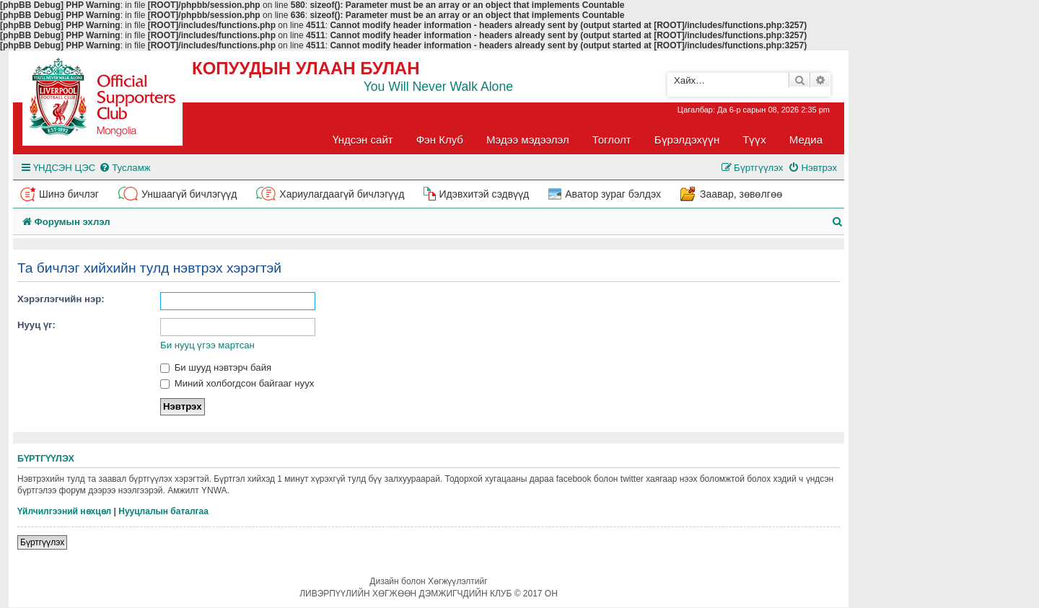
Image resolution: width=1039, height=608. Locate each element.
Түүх (754, 139)
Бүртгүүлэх (42, 542)
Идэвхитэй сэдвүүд (484, 194)
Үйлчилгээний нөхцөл (64, 511)
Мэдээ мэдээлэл (527, 139)
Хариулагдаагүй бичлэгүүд (341, 194)
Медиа (806, 139)
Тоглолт (611, 139)
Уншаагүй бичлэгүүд (189, 194)
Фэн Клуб (439, 139)
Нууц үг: (36, 325)
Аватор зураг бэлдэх (613, 194)
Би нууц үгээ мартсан (207, 345)
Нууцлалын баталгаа (163, 511)
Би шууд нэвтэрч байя (215, 367)
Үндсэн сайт (363, 139)
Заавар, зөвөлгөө (741, 194)
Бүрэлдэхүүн (686, 139)
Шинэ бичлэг (69, 194)
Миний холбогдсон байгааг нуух (237, 383)
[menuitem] (124, 167)
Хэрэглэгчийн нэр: (61, 299)
